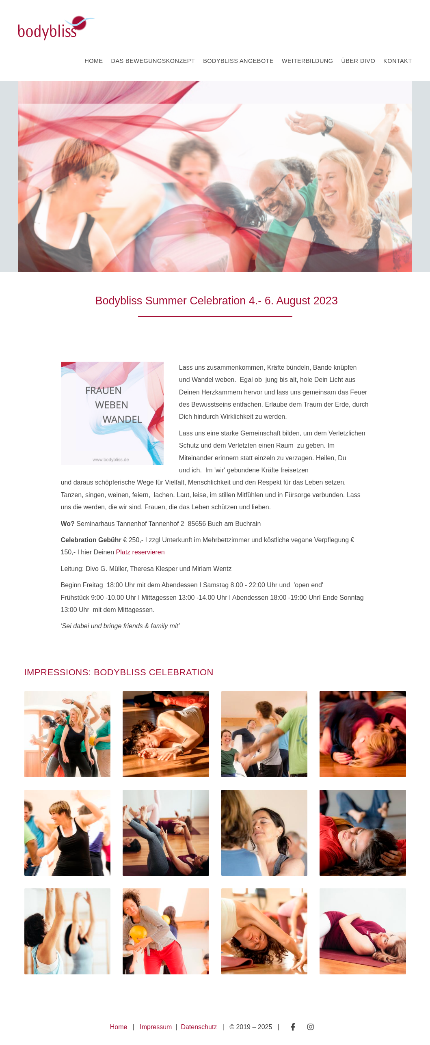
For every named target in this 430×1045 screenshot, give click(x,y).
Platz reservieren (139, 552)
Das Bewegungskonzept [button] (153, 61)
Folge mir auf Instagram (310, 1027)
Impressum (157, 1026)
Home (118, 1026)
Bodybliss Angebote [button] (238, 61)
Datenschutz (199, 1026)
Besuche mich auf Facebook (293, 1027)
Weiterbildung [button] (307, 61)
